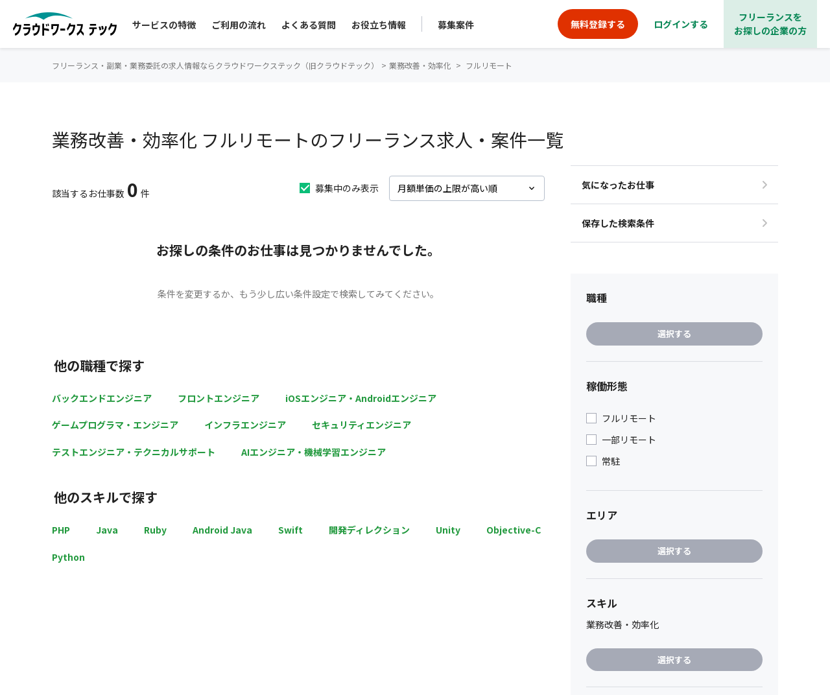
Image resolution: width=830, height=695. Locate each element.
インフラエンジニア (245, 424)
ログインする (681, 24)
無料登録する (598, 24)
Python (68, 556)
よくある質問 (308, 24)
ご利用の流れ (238, 24)
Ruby (155, 529)
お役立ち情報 (378, 24)
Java (107, 529)
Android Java (222, 529)
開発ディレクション (369, 529)
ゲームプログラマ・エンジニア (115, 424)
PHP (61, 529)
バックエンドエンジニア (102, 398)
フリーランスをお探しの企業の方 (770, 23)
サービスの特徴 (164, 24)
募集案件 (456, 24)
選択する (674, 333)
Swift (290, 529)
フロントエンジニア (218, 398)
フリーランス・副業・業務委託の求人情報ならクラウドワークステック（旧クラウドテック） (215, 65)
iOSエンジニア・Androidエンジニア (360, 398)
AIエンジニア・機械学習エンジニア (313, 451)
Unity (448, 529)
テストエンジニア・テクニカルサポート (133, 451)
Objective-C (513, 529)
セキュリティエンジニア (361, 424)
